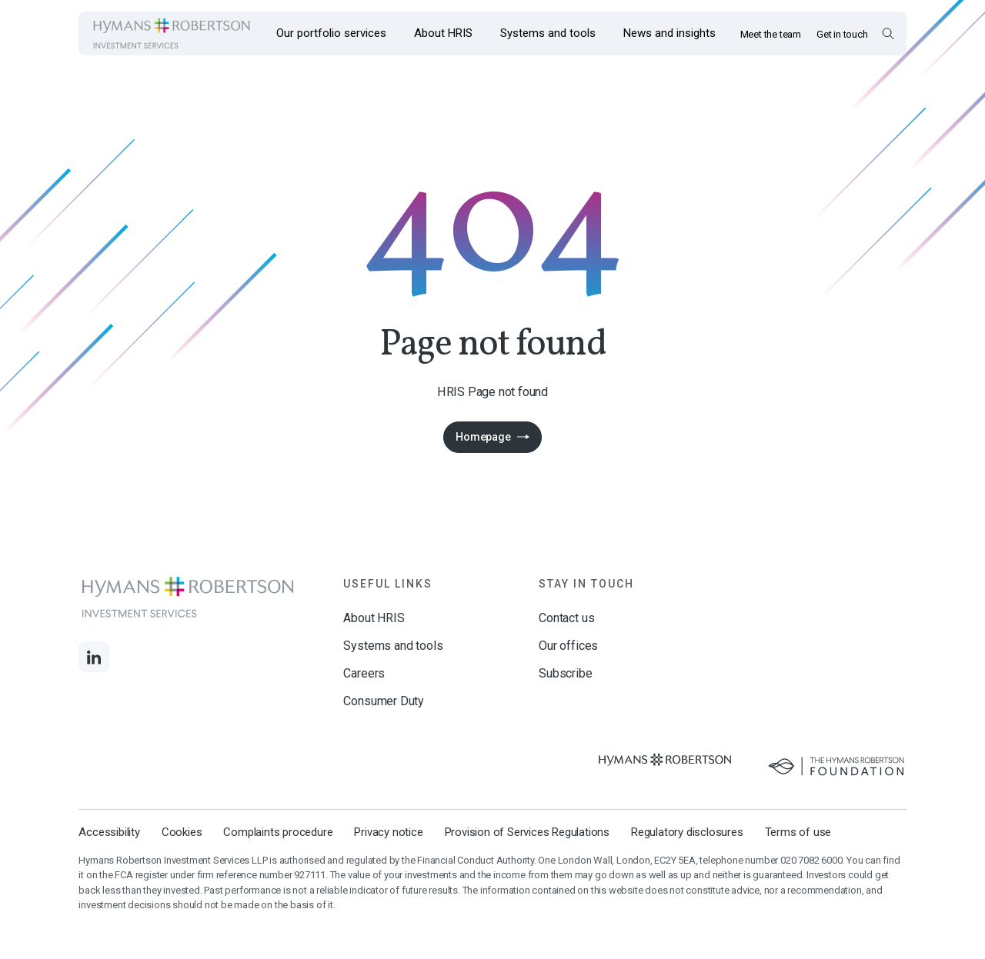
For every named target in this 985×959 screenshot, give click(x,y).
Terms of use (798, 832)
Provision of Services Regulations (527, 832)
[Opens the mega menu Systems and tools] (548, 33)
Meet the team (770, 34)
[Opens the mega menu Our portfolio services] (331, 33)
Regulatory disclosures (687, 832)
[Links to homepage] (171, 33)
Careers (364, 673)
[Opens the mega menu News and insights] (669, 33)
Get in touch (842, 34)
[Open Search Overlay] (887, 33)
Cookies (182, 832)
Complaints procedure (277, 832)
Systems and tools (392, 645)
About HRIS (373, 618)
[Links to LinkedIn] (93, 656)
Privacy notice (388, 832)
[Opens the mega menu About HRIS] (443, 33)
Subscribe (565, 673)
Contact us (566, 618)
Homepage (483, 437)
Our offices (568, 645)
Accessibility (108, 832)
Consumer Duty (383, 701)
